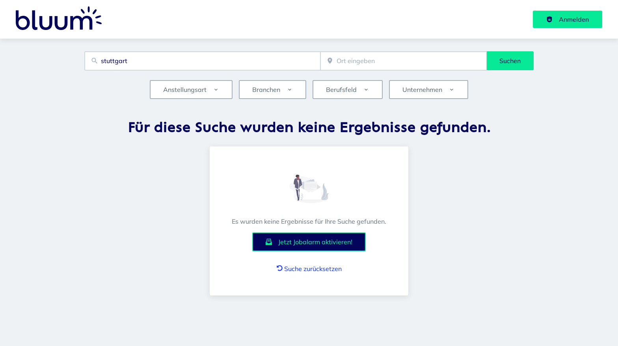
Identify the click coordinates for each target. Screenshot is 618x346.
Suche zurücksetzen (309, 269)
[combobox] (202, 61)
